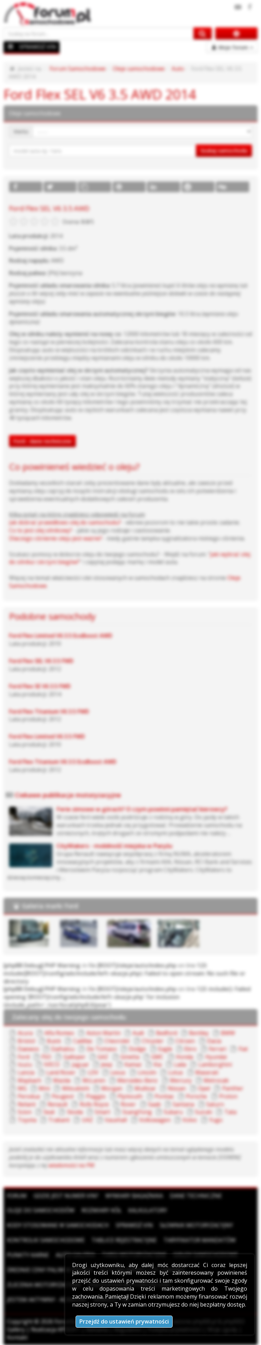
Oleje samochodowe (139, 68)
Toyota (27, 1120)
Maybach (29, 1080)
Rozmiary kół (101, 1210)
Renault (57, 1104)
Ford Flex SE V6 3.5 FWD (40, 686)
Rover (128, 1104)
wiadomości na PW (71, 1165)
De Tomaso (102, 1049)
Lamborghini (215, 1064)
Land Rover (61, 1072)
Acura (25, 1033)
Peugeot (63, 1096)
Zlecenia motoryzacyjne (44, 1285)
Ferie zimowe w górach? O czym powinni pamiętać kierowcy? (141, 809)
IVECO (52, 1064)
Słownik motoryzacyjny (196, 1225)
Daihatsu (63, 1049)
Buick (54, 1041)
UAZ (87, 1120)
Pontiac (164, 1096)
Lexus (117, 1072)
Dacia (214, 1041)
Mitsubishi (75, 1088)
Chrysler (153, 1041)
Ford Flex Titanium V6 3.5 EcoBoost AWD (62, 762)
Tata (230, 1112)
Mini (44, 1088)
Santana (183, 1104)
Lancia (26, 1072)
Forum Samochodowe (78, 68)
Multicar (145, 1088)
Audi (138, 1033)
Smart (102, 1112)
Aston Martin (103, 1033)
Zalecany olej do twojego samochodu (69, 1017)
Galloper (74, 1057)
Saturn (215, 1104)
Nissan (177, 1088)
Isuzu (25, 1064)
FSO (46, 1057)
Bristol (26, 1041)
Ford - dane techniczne (42, 440)
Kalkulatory (147, 1210)
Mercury (181, 1080)
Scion (25, 1112)
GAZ (102, 1057)
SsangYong (137, 1112)
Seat (49, 1112)
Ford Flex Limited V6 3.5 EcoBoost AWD (60, 635)
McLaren (93, 1080)
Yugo (216, 1120)
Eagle (165, 1049)
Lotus (175, 1072)
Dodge (137, 1049)
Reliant (27, 1104)
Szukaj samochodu (223, 150)
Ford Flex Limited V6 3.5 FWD (47, 736)
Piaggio (96, 1096)
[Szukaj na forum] (98, 33)
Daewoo (28, 1049)
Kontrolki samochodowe (46, 1240)
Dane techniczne (196, 1196)
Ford (23, 1057)
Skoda (75, 1112)
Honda (184, 1057)
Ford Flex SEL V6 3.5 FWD (41, 661)
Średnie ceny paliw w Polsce (50, 1270)
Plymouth (130, 1096)
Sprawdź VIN (134, 1225)
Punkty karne (28, 1255)
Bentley (199, 1033)
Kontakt (17, 1337)
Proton (228, 1096)
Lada (180, 1064)
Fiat (243, 1049)
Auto (178, 68)
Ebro (190, 1049)
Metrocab (216, 1080)
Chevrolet (117, 1041)
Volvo (189, 1120)
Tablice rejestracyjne (124, 1240)
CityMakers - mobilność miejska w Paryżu (114, 846)
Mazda (61, 1080)
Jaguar (80, 1064)
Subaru (173, 1112)
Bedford (166, 1033)
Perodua (29, 1096)
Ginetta (129, 1057)
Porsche (196, 1096)
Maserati (206, 1072)
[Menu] (11, 46)
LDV (93, 1072)
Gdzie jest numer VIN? (66, 1196)
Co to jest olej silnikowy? (40, 530)
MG (22, 1088)
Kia (158, 1064)
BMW (228, 1033)
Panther (232, 1088)
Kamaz (133, 1064)
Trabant (59, 1120)
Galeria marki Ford (50, 906)
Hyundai (216, 1057)
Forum (17, 1196)
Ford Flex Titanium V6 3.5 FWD (49, 711)
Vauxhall (116, 1120)
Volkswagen (155, 1120)
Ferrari (217, 1049)
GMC (157, 1057)
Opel (204, 1088)
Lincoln (147, 1072)
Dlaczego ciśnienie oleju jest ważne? (55, 538)
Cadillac (83, 1041)
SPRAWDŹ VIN (37, 47)
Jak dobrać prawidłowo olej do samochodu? (65, 522)
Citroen (185, 1041)
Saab (154, 1104)
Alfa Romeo (59, 1033)
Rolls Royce (94, 1104)
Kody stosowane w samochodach (58, 1225)
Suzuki (203, 1112)
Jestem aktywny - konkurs (46, 1299)
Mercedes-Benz (137, 1080)
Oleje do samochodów (41, 1210)
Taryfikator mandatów (200, 1240)
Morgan (111, 1088)
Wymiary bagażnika (134, 1196)
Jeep (106, 1064)
